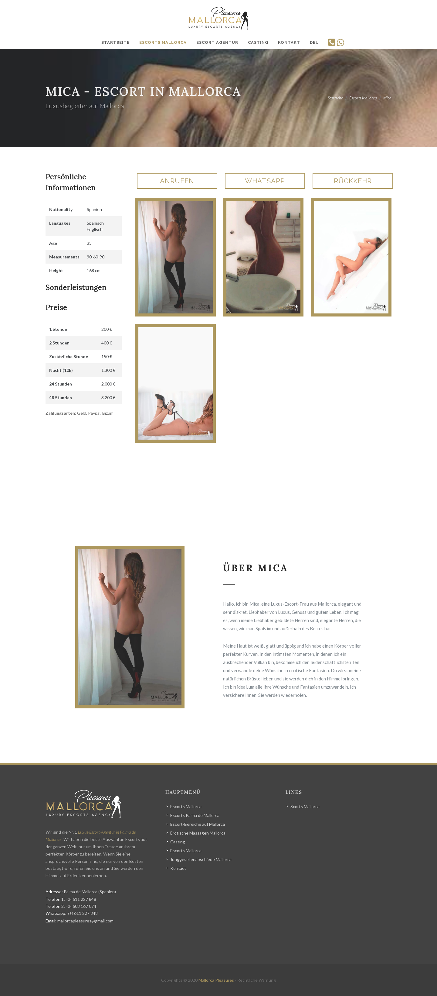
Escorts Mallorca (186, 806)
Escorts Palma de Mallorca (194, 815)
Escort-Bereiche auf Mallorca (197, 824)
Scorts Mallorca (305, 806)
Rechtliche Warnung (256, 980)
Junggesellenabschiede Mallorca (201, 859)
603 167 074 (81, 906)
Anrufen (177, 181)
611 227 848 (81, 899)
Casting (177, 841)
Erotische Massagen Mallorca (197, 832)
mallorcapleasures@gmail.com (85, 920)
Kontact (178, 868)
